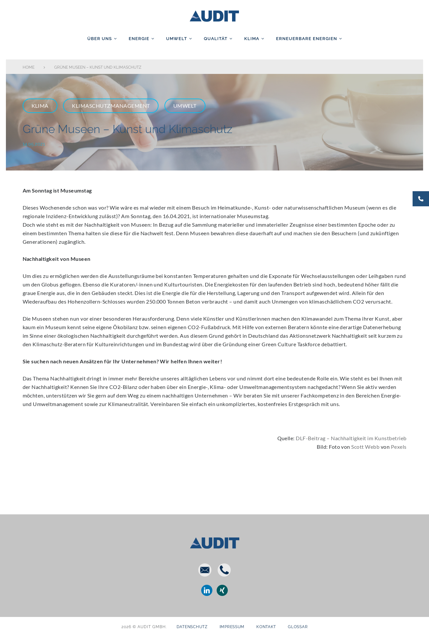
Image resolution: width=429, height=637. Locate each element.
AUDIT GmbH (214, 15)
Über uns (99, 38)
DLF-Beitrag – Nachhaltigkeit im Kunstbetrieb (351, 438)
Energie (139, 38)
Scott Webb (365, 447)
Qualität (215, 38)
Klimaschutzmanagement (111, 105)
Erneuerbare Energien (306, 38)
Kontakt (266, 627)
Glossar (298, 627)
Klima (251, 38)
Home (28, 67)
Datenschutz (192, 627)
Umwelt (176, 38)
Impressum (232, 627)
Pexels (399, 447)
